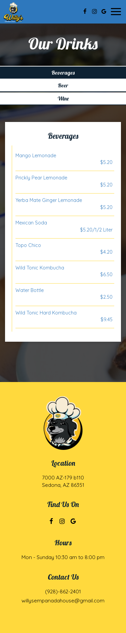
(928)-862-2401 (63, 591)
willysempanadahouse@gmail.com (63, 600)
